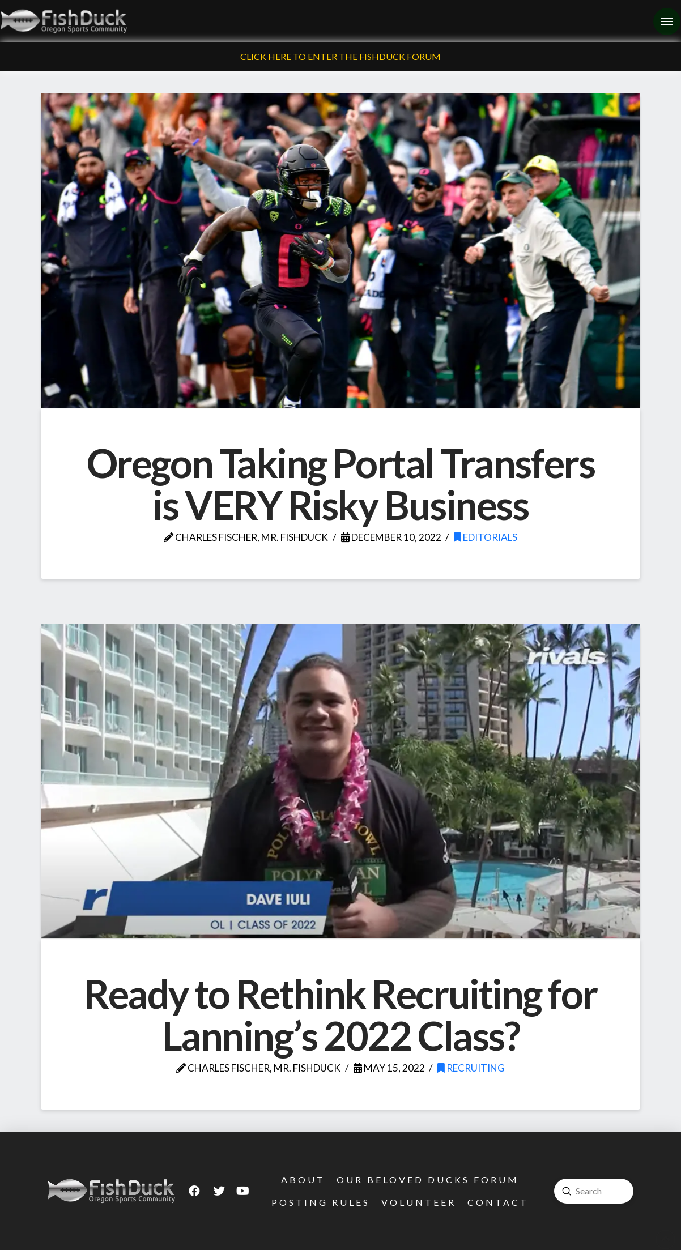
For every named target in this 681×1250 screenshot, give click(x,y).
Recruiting (471, 1068)
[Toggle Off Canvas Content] (666, 21)
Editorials (485, 537)
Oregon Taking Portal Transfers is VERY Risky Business (341, 483)
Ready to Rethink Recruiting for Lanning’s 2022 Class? (340, 1014)
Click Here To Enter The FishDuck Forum (340, 56)
